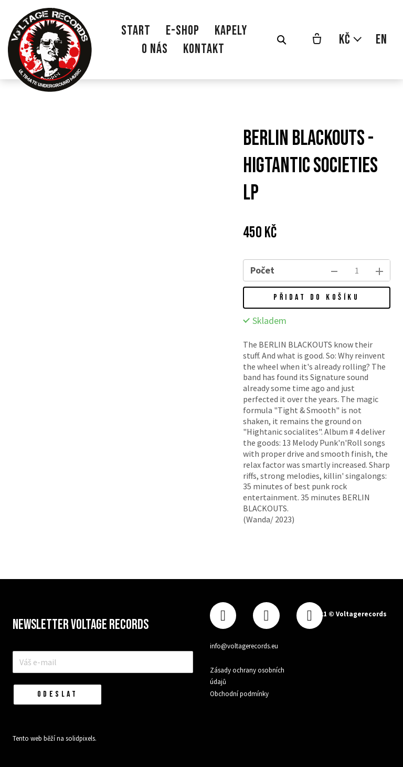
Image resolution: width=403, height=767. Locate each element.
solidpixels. (81, 738)
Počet (262, 270)
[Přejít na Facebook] (223, 615)
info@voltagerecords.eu (244, 646)
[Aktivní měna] (350, 39)
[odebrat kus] (334, 270)
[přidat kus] (379, 270)
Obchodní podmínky (239, 693)
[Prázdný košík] (317, 40)
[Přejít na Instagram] (266, 615)
